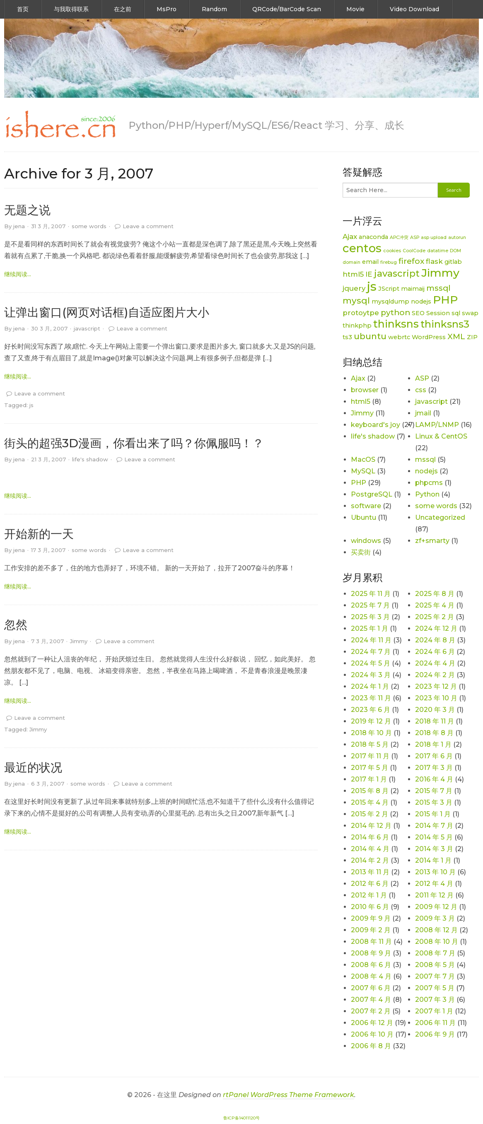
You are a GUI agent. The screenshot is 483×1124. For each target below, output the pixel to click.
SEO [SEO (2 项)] (418, 313)
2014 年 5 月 (434, 837)
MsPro (166, 9)
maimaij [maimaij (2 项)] (413, 288)
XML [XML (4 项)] (456, 336)
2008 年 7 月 (435, 953)
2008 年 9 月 (371, 953)
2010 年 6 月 (370, 907)
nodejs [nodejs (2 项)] (421, 301)
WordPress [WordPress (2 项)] (429, 337)
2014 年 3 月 (434, 849)
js (31, 405)
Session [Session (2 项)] (438, 313)
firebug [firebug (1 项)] (388, 262)
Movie (355, 9)
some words (89, 226)
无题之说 (27, 210)
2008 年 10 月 (436, 942)
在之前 (122, 9)
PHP (358, 483)
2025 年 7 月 (370, 605)
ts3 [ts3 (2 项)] (347, 337)
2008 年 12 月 (436, 930)
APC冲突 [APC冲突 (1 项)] (399, 237)
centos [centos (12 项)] (362, 248)
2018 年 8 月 (434, 733)
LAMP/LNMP (437, 425)
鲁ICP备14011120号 (241, 1118)
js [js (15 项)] (372, 286)
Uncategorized (440, 517)
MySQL (363, 471)
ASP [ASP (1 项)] (414, 237)
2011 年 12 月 (434, 895)
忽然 (15, 624)
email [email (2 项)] (370, 261)
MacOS (363, 459)
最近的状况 (33, 767)
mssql (425, 459)
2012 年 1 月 (369, 895)
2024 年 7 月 (371, 652)
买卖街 (361, 552)
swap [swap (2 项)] (470, 313)
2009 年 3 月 (435, 918)
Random (214, 9)
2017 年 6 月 (434, 756)
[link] (60, 124)
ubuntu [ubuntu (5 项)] (370, 336)
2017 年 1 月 (369, 779)
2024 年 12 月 (436, 628)
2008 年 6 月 (371, 965)
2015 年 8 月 (370, 791)
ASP (422, 378)
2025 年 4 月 (434, 605)
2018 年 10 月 (371, 733)
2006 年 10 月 (372, 1034)
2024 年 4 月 (435, 663)
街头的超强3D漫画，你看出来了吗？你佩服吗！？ (134, 443)
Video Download (414, 9)
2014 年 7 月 (434, 826)
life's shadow (90, 459)
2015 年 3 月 (433, 802)
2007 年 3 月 (435, 999)
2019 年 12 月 (371, 721)
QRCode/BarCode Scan (286, 9)
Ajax (358, 378)
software (366, 506)
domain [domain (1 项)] (351, 262)
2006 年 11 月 (435, 1023)
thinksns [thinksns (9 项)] (396, 324)
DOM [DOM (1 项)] (455, 250)
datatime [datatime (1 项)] (437, 250)
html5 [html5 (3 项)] (353, 274)
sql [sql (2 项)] (456, 313)
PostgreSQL (371, 494)
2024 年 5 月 (370, 663)
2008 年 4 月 (371, 976)
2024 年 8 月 (435, 640)
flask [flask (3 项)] (434, 261)
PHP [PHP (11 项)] (445, 299)
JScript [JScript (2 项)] (388, 288)
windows (366, 541)
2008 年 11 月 (371, 942)
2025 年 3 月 (370, 617)
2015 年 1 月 (433, 814)
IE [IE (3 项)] (368, 274)
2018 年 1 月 (433, 744)
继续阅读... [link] (17, 274)
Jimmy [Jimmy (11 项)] (440, 273)
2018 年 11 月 (434, 721)
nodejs (426, 471)
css (420, 390)
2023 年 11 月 (371, 698)
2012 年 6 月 (370, 884)
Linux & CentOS (441, 436)
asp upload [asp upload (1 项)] (434, 237)
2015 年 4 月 (370, 802)
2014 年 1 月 (433, 860)
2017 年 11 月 (370, 756)
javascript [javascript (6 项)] (397, 273)
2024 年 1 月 (370, 686)
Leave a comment (148, 226)
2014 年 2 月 (370, 860)
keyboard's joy (375, 425)
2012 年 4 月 (434, 884)
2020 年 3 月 (435, 710)
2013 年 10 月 (435, 872)
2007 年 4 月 (371, 999)
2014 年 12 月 (371, 826)
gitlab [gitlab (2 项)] (453, 261)
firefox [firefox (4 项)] (411, 261)
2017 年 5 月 (369, 768)
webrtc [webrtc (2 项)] (399, 337)
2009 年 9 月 (371, 918)
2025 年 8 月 (434, 594)
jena (19, 226)
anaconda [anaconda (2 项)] (373, 237)
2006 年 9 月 (435, 1034)
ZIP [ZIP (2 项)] (472, 337)
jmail (423, 413)
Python (427, 494)
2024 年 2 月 (435, 675)
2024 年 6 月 (435, 652)
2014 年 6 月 (370, 837)
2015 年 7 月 (433, 791)
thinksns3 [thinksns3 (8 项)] (444, 324)
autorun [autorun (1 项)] (457, 237)
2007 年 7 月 (435, 976)
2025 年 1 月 (369, 628)
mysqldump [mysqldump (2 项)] (390, 301)
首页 (23, 9)
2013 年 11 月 (370, 872)
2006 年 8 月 (371, 1046)
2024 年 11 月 (371, 640)
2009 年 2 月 (371, 930)
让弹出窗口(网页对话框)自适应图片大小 (106, 312)
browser (365, 390)
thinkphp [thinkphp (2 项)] (357, 325)
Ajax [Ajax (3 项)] (350, 236)
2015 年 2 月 (369, 814)
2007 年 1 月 (434, 1011)
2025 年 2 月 (434, 617)
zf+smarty (432, 541)
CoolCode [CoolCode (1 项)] (414, 250)
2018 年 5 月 (370, 744)
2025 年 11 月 (371, 594)
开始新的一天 (39, 534)
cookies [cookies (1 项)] (392, 250)
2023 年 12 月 (436, 686)
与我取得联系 (71, 9)
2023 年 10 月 (436, 698)
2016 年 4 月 (434, 779)
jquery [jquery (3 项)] (354, 288)
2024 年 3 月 (371, 675)
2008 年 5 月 (435, 965)
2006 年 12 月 (372, 1023)
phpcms (429, 483)
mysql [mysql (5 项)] (356, 300)
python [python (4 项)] (395, 312)
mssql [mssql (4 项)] (438, 288)
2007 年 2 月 (371, 1011)
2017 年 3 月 (434, 768)
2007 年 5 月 (434, 988)
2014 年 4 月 (370, 849)
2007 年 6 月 (371, 988)
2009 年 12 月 (436, 907)
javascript (87, 328)
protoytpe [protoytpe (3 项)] (361, 313)
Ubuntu (363, 517)
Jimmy (78, 641)
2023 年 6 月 (370, 710)
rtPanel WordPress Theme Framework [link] (288, 1095)
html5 (360, 401)
